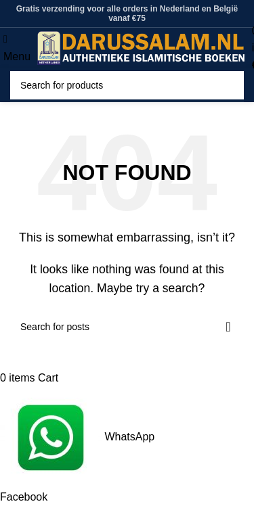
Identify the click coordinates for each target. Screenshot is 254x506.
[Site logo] (141, 47)
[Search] (127, 85)
